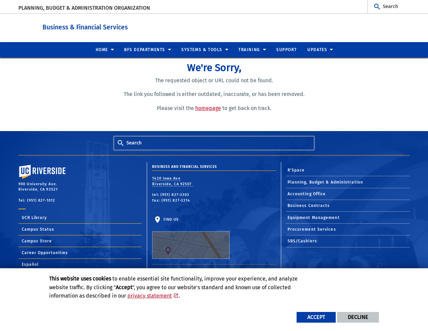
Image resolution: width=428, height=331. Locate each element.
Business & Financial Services (126, 26)
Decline (358, 317)
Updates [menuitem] (317, 49)
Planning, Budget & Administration (325, 182)
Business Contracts (309, 205)
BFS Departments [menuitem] (144, 49)
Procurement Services (312, 229)
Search (390, 6)
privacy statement (149, 296)
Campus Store (37, 240)
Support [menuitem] (286, 49)
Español (30, 264)
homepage (208, 108)
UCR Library (34, 217)
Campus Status (38, 229)
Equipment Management (314, 217)
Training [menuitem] (249, 49)
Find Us (191, 237)
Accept (316, 317)
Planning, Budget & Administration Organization (84, 8)
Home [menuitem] (102, 49)
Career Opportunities (45, 252)
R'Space (296, 170)
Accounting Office (307, 193)
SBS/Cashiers (302, 240)
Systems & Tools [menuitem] (201, 49)
